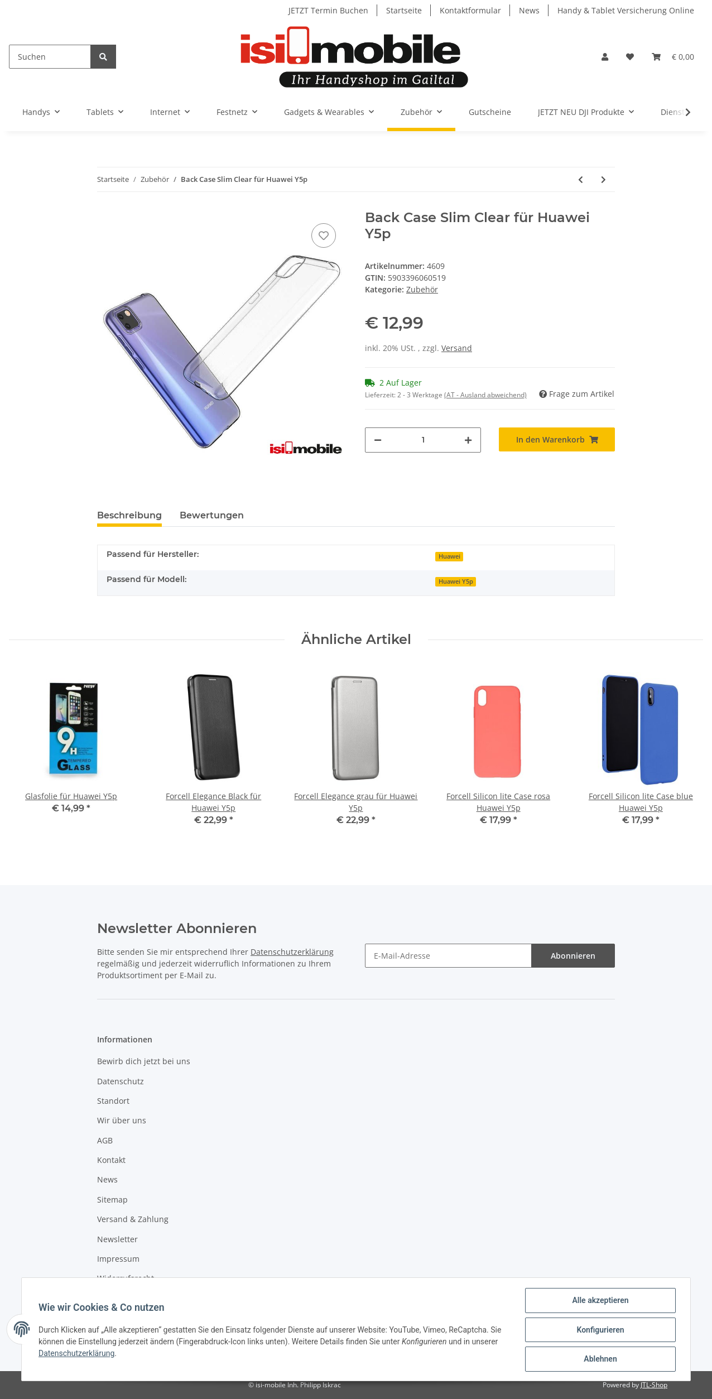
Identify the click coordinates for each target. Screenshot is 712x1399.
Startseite (404, 10)
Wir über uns (121, 1120)
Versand (456, 348)
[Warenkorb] (673, 56)
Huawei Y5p (456, 581)
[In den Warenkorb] (557, 439)
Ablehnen (599, 1359)
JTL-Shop (654, 1385)
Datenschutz (120, 1081)
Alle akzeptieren (599, 1301)
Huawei (449, 556)
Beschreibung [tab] (129, 515)
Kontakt (111, 1160)
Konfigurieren (599, 1330)
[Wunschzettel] (630, 56)
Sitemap (112, 1199)
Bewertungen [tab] (212, 515)
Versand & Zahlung (133, 1219)
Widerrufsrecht (125, 1278)
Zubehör (422, 289)
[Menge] (422, 440)
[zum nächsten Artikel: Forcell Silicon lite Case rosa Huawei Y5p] (603, 179)
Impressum (118, 1258)
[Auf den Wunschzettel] (323, 235)
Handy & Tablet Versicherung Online (625, 10)
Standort (113, 1100)
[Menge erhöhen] (468, 440)
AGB (105, 1140)
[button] (605, 56)
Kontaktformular (470, 10)
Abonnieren (573, 955)
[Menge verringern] (377, 440)
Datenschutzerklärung (292, 951)
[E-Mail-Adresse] (448, 956)
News (529, 10)
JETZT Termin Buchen (328, 10)
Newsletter (117, 1239)
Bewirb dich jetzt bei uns (143, 1061)
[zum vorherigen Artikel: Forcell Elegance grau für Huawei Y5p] (580, 179)
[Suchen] (50, 57)
